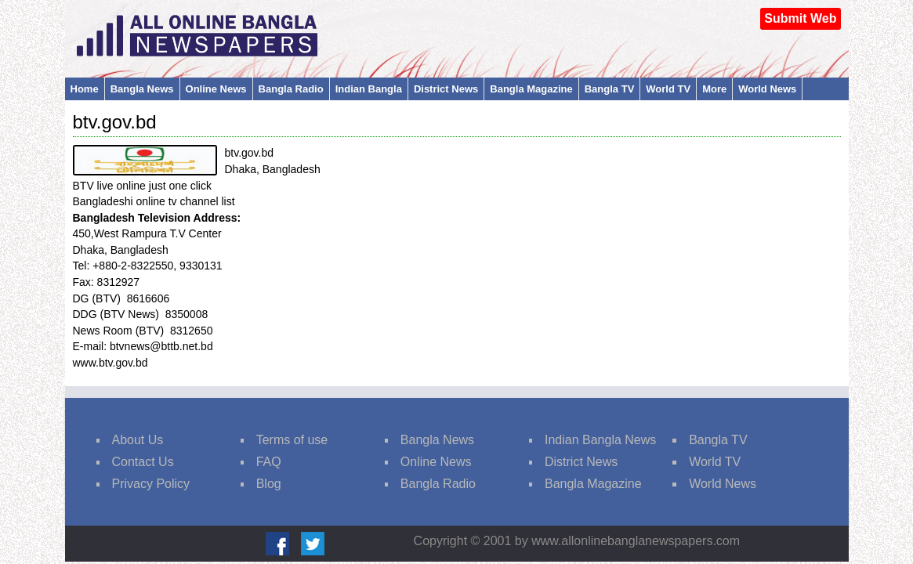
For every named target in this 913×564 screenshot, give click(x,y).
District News (446, 89)
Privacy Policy (151, 483)
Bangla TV (610, 89)
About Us (138, 439)
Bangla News (142, 89)
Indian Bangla (368, 89)
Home (85, 89)
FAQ (268, 461)
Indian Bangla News (600, 439)
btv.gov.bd (115, 121)
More (714, 89)
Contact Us (143, 461)
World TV (668, 89)
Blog (268, 483)
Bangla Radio (291, 89)
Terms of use (292, 439)
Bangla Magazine (531, 89)
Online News (216, 89)
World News (767, 89)
